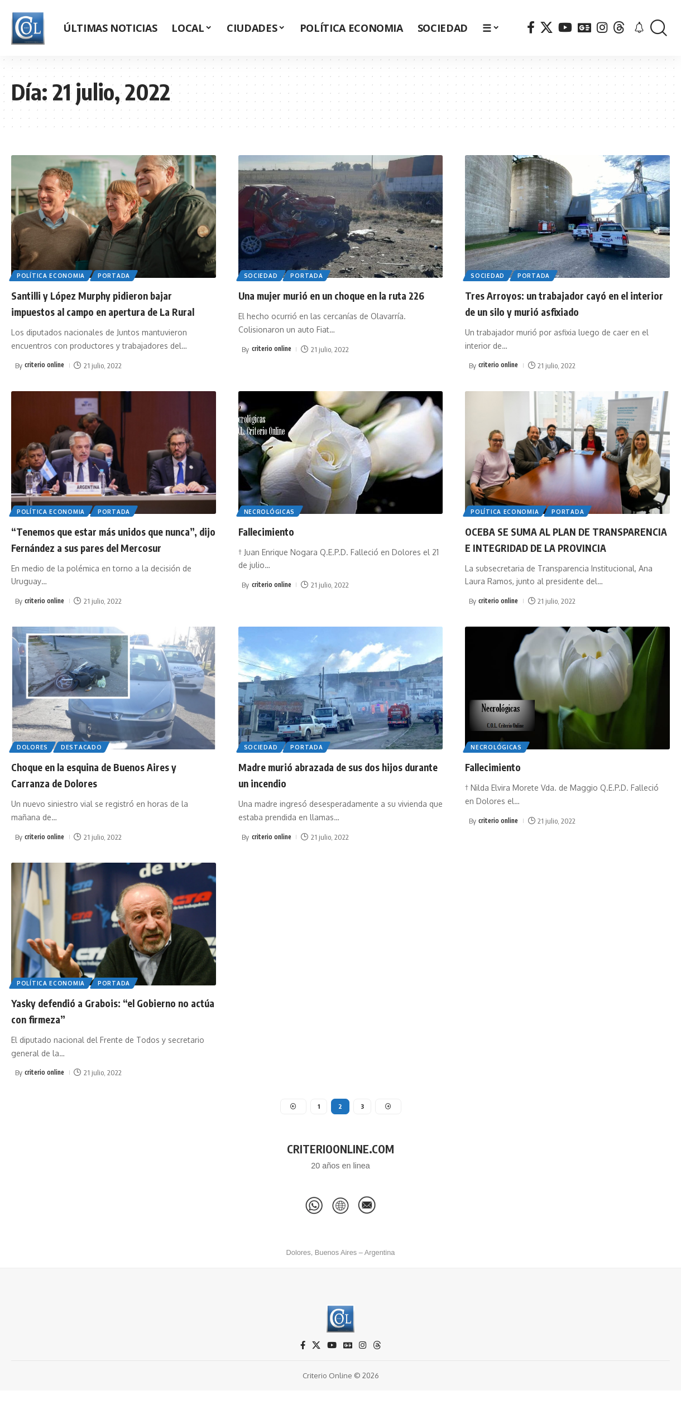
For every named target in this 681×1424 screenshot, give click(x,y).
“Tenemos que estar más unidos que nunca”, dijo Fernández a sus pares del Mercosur (110, 561)
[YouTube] (565, 27)
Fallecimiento (273, 546)
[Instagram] (602, 27)
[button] (658, 28)
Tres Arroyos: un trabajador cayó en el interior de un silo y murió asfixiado (564, 303)
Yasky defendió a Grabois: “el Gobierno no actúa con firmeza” (113, 1041)
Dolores (33, 777)
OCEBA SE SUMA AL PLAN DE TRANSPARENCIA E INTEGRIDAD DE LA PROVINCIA (566, 561)
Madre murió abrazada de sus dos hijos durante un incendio (339, 805)
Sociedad (262, 274)
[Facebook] (531, 27)
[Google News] (584, 27)
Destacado (84, 777)
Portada (117, 274)
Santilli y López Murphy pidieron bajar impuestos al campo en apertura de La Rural (110, 310)
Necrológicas (270, 525)
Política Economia (52, 274)
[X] (546, 27)
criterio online (46, 380)
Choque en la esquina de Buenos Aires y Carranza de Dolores (113, 805)
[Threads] (619, 27)
